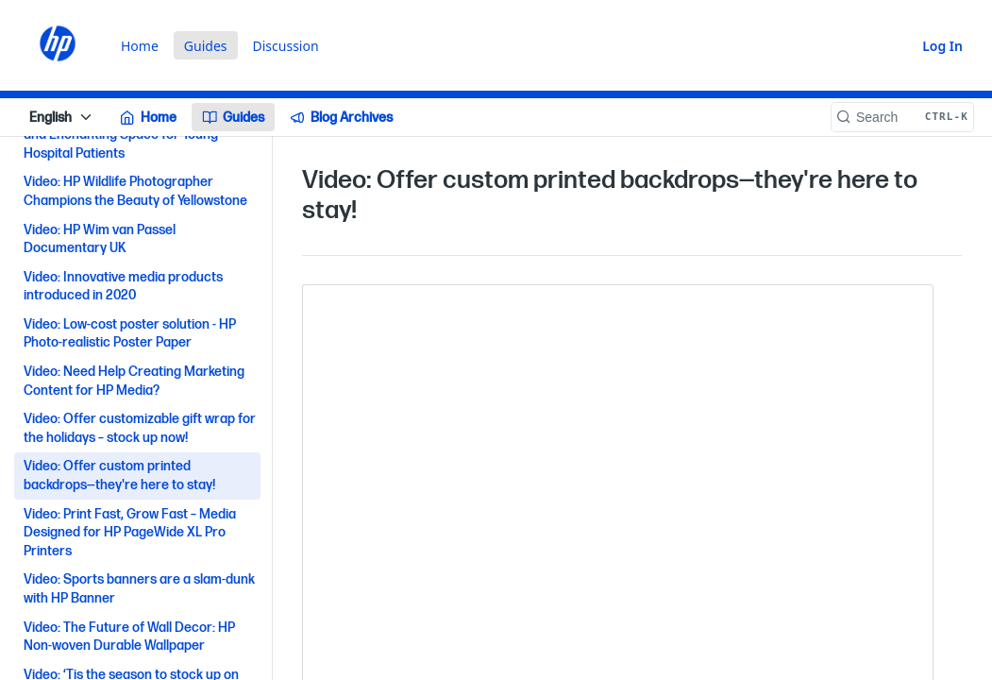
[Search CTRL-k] (902, 117)
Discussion (286, 46)
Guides (205, 46)
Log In (942, 46)
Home (140, 46)
